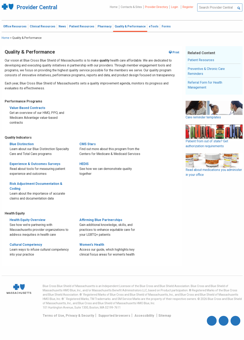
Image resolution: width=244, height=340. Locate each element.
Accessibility (144, 316)
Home (114, 7)
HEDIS (84, 164)
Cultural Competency (26, 245)
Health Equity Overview (27, 220)
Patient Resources (201, 60)
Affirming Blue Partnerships (100, 220)
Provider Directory (156, 7)
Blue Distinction (22, 144)
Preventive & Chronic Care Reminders (206, 71)
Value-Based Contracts (27, 108)
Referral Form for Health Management (205, 85)
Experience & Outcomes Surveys (35, 164)
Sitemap (164, 316)
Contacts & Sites (131, 7)
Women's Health (91, 245)
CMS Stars (87, 144)
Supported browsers (114, 316)
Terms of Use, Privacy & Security (68, 316)
